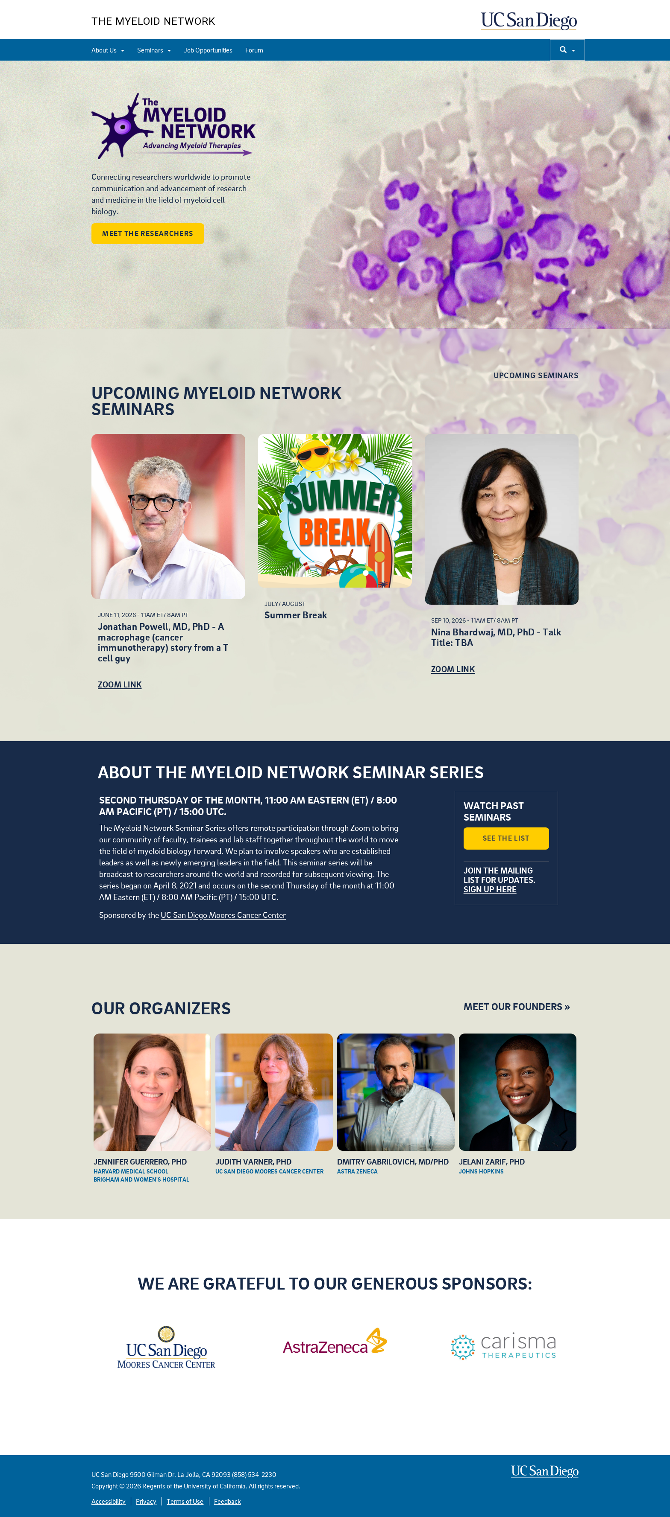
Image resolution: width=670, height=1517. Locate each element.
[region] (335, 195)
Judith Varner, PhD (253, 1161)
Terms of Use (185, 1501)
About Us (107, 50)
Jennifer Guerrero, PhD (140, 1161)
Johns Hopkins (481, 1171)
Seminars (154, 50)
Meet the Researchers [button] (147, 233)
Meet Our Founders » (517, 1006)
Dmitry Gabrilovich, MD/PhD (393, 1161)
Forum (254, 50)
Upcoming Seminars (536, 375)
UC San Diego (530, 25)
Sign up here (490, 889)
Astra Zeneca (357, 1171)
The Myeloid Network (153, 21)
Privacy (146, 1501)
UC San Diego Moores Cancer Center (223, 914)
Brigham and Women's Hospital (141, 1179)
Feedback (227, 1501)
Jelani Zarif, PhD (492, 1161)
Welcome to (198, 127)
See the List (506, 838)
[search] (567, 50)
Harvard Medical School (131, 1171)
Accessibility (108, 1501)
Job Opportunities (208, 50)
